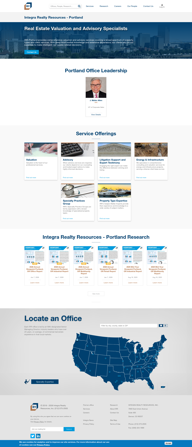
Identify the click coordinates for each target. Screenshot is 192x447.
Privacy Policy (39, 422)
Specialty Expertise (45, 381)
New (34, 264)
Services (90, 6)
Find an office (88, 405)
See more (96, 294)
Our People (132, 6)
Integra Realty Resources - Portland (53, 17)
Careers (117, 6)
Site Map (113, 420)
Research (104, 6)
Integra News (88, 420)
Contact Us (148, 6)
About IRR (114, 409)
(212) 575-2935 (140, 424)
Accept (168, 444)
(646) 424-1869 (138, 428)
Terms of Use (115, 424)
